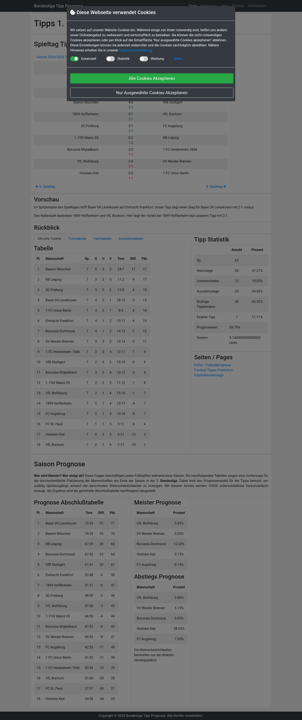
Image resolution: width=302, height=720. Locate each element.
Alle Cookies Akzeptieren (152, 78)
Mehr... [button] (179, 59)
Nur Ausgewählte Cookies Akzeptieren (152, 92)
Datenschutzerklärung (135, 50)
